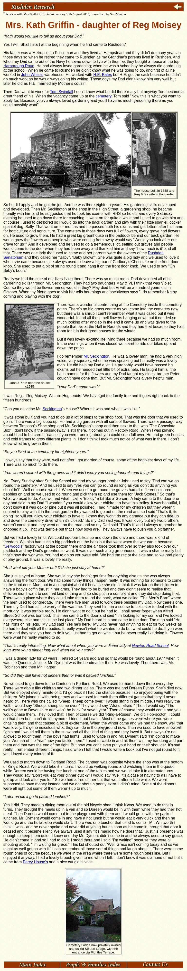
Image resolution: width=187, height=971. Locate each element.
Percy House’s (35, 862)
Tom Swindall (61, 92)
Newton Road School (150, 646)
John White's (32, 75)
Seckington (52, 409)
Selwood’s (13, 546)
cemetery (104, 96)
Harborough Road (18, 66)
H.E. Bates (102, 75)
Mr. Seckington (96, 356)
